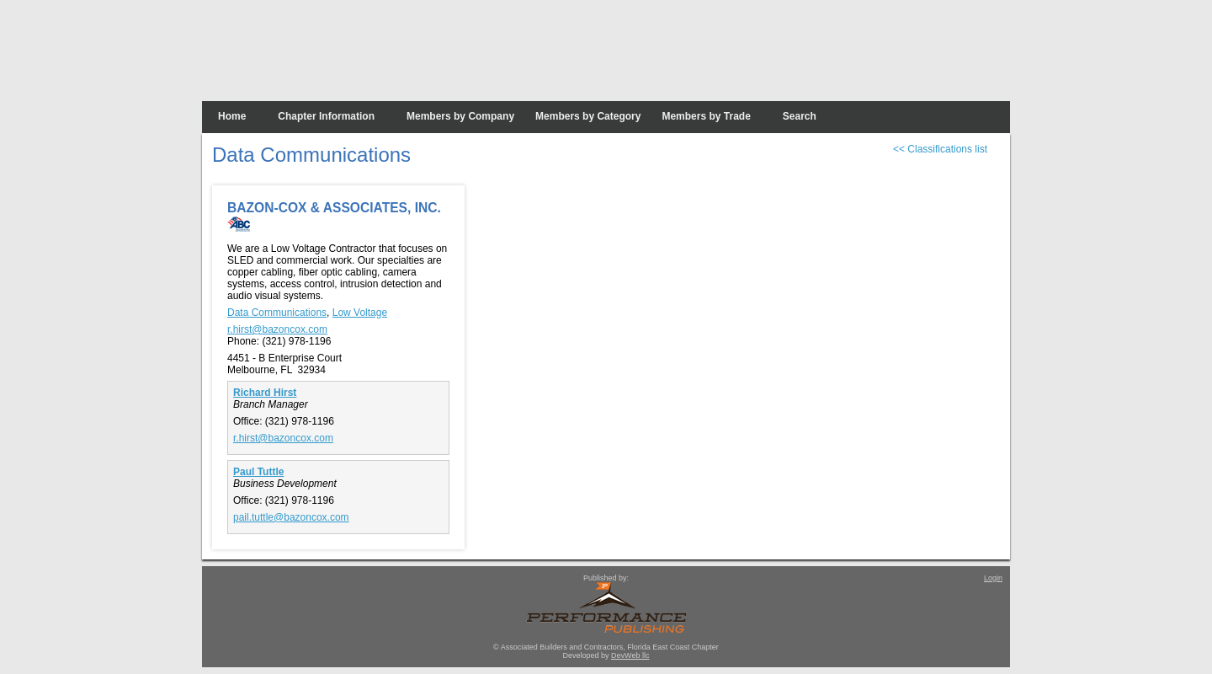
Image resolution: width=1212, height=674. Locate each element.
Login (993, 578)
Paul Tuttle (258, 472)
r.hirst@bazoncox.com (277, 329)
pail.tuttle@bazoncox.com (291, 517)
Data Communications (277, 312)
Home (232, 116)
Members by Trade (706, 116)
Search (799, 116)
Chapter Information (326, 116)
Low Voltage (359, 312)
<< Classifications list (940, 149)
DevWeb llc (630, 655)
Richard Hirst (264, 393)
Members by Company (460, 116)
